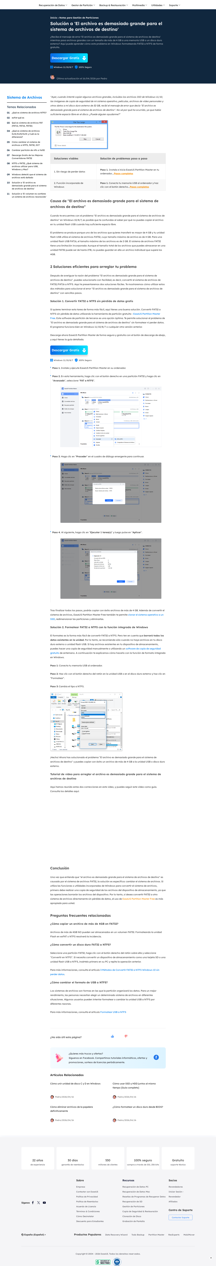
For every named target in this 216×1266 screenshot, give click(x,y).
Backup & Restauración (112, 5)
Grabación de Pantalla (133, 1221)
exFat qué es (18, 117)
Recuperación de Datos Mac (136, 1191)
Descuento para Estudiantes (90, 1221)
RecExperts (173, 1234)
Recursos (128, 1180)
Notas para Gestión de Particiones (79, 17)
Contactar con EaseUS (87, 1191)
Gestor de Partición (82, 5)
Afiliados (173, 1201)
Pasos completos (123, 173)
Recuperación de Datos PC (135, 1186)
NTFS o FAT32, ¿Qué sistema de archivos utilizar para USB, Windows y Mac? (27, 166)
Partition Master (156, 1234)
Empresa (80, 1186)
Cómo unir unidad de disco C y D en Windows (75, 1083)
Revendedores (176, 1186)
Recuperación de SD (132, 1201)
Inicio (53, 17)
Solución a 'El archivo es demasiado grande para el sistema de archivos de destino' (29, 185)
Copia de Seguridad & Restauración (140, 1211)
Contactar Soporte (181, 1217)
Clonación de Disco (131, 1216)
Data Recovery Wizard (116, 1234)
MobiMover (189, 1234)
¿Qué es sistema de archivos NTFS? (29, 112)
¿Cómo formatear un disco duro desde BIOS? (138, 1106)
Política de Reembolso (87, 1201)
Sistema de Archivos (24, 97)
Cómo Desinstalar (85, 1216)
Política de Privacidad (87, 1196)
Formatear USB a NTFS (113, 1012)
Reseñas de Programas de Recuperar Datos (144, 1196)
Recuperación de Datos (52, 5)
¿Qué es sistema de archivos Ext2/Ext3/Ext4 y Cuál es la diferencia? (26, 134)
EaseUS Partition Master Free (138, 898)
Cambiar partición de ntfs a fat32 (28, 150)
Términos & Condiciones (88, 1211)
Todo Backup (138, 1234)
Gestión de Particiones (133, 1206)
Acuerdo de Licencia (86, 1206)
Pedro (104, 78)
